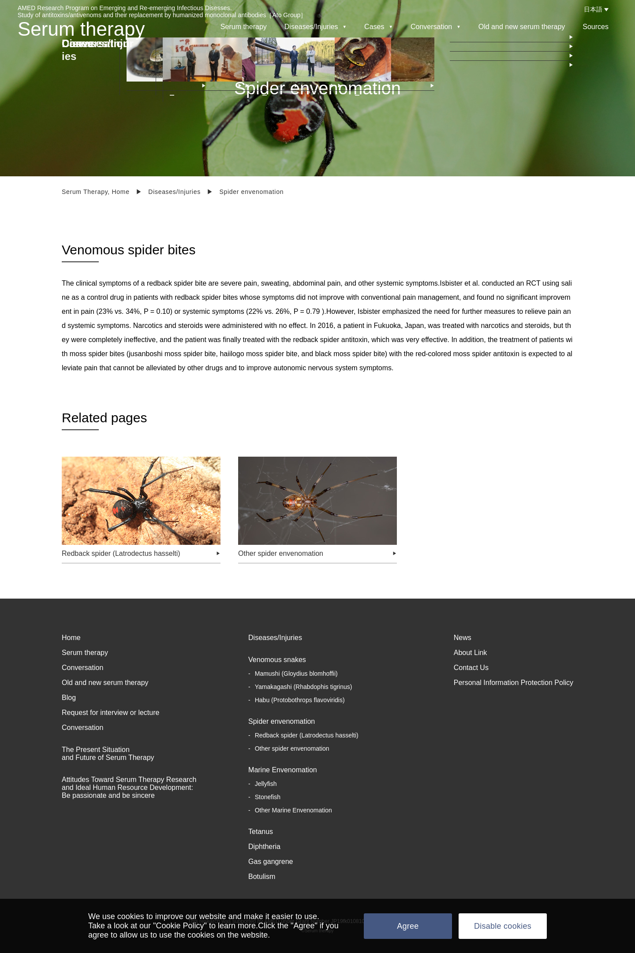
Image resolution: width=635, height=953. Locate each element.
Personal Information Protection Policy (513, 682)
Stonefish (267, 796)
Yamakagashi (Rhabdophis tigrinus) (303, 686)
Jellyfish (266, 783)
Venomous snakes (277, 659)
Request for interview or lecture (110, 712)
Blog (69, 697)
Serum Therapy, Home (96, 191)
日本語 (593, 9)
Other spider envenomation (292, 748)
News (462, 637)
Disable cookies (502, 926)
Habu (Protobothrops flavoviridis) (300, 700)
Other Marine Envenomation (293, 810)
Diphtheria (264, 846)
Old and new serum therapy (521, 26)
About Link (470, 652)
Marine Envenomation (282, 770)
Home (71, 637)
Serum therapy (81, 29)
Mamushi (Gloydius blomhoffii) (296, 673)
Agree (407, 926)
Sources (596, 26)
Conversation (82, 667)
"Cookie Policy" (180, 925)
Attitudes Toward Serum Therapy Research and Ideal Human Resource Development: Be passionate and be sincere (129, 787)
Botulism (261, 876)
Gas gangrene (270, 861)
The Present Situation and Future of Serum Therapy (108, 753)
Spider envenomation (281, 721)
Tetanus (260, 831)
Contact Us (471, 667)
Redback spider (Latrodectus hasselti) (307, 735)
